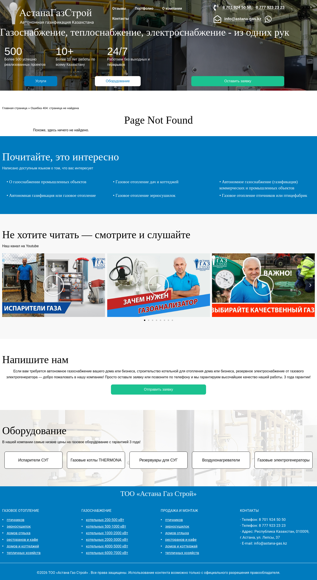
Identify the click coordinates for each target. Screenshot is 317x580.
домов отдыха (19, 533)
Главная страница (14, 108)
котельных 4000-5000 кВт (107, 546)
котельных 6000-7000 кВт (107, 553)
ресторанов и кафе (22, 540)
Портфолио (144, 8)
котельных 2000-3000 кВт (107, 540)
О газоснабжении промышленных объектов (47, 181)
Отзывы (119, 8)
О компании (172, 8)
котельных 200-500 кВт (105, 520)
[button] (6, 285)
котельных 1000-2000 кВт (107, 533)
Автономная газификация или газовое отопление (52, 195)
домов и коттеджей (23, 546)
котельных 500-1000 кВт (106, 526)
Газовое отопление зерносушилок (145, 195)
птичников (15, 520)
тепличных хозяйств (24, 553)
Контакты (120, 18)
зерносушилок (19, 526)
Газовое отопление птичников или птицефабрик (264, 195)
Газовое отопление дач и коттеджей (147, 181)
